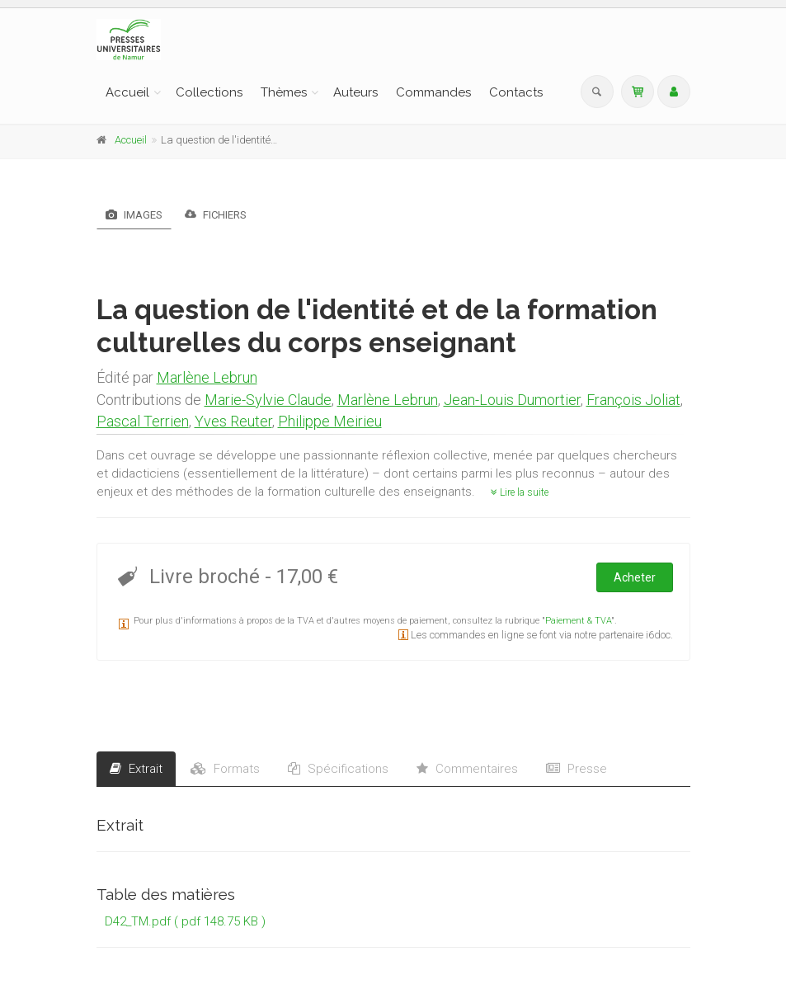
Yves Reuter (233, 421)
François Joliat (633, 399)
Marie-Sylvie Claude (268, 399)
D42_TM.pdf (138, 921)
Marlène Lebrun (207, 377)
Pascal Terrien (142, 421)
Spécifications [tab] (338, 768)
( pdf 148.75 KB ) (220, 921)
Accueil (127, 92)
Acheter (635, 577)
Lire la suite (519, 492)
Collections (209, 92)
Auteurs (355, 92)
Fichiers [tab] (216, 213)
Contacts (516, 92)
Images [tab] (134, 215)
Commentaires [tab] (467, 768)
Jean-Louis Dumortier (512, 399)
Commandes (433, 92)
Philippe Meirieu (330, 421)
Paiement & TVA (578, 620)
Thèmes (284, 92)
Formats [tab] (225, 768)
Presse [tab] (576, 768)
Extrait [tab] (136, 768)
